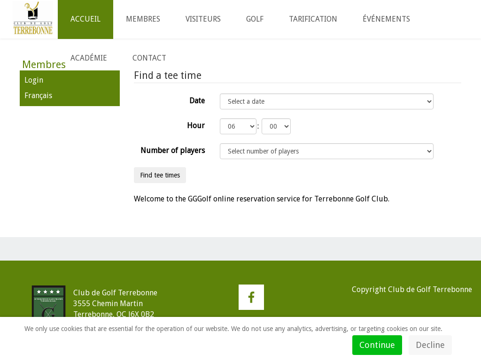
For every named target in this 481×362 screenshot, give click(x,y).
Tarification (313, 19)
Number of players (172, 150)
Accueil (85, 19)
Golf (255, 19)
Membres (143, 19)
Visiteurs (203, 19)
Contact (149, 58)
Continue (377, 345)
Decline (430, 345)
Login (33, 80)
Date (197, 100)
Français (38, 95)
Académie (88, 58)
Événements (386, 19)
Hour (196, 125)
